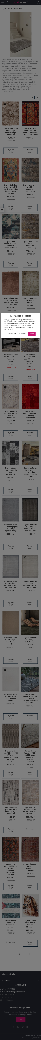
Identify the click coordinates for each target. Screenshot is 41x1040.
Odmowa (22, 334)
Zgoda (32, 334)
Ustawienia (12, 334)
